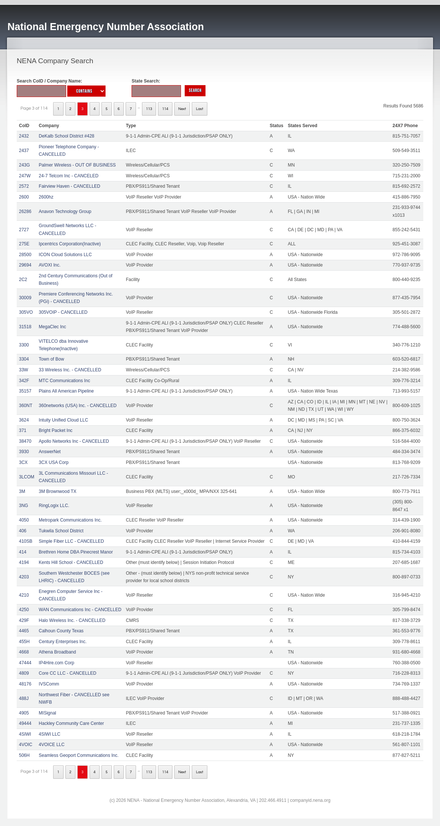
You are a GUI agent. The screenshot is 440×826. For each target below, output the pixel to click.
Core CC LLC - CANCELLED (67, 673)
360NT (25, 405)
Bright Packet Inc (55, 430)
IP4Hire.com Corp (56, 662)
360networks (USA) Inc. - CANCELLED (77, 405)
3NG (23, 505)
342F (24, 380)
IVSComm (49, 684)
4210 (24, 595)
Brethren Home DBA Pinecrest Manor (76, 552)
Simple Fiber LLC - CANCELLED (71, 541)
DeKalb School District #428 (66, 136)
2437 (24, 150)
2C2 (23, 279)
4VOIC (25, 744)
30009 (25, 297)
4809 (24, 673)
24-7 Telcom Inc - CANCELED (68, 175)
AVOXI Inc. (49, 265)
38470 (25, 441)
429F (24, 620)
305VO (26, 312)
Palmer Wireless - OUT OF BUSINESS (77, 165)
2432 (24, 136)
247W (24, 175)
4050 (24, 520)
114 (165, 109)
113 (149, 109)
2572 (24, 186)
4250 (24, 609)
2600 (24, 197)
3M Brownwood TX (57, 491)
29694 (25, 265)
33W (23, 369)
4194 (24, 562)
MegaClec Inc (52, 326)
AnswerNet (50, 451)
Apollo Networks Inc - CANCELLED (74, 441)
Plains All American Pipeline (66, 391)
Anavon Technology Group (65, 211)
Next (182, 109)
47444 (25, 662)
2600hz (46, 197)
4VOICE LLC (51, 744)
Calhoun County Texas (61, 630)
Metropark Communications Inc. (70, 520)
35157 (25, 391)
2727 (24, 229)
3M (22, 491)
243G (24, 165)
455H (24, 641)
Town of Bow (51, 359)
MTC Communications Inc (64, 380)
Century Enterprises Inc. (63, 641)
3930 (24, 451)
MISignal (47, 713)
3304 (24, 359)
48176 (25, 684)
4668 (24, 652)
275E (24, 243)
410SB (25, 541)
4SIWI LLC (49, 734)
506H (24, 755)
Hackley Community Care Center (71, 723)
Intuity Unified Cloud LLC (63, 420)
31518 (25, 326)
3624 (24, 420)
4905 (24, 713)
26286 (25, 211)
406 (22, 530)
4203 (24, 577)
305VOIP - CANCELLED (63, 312)
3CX (23, 462)
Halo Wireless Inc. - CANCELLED (72, 620)
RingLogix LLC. (54, 505)
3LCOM (26, 477)
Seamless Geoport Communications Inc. (79, 755)
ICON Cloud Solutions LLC (65, 254)
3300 (24, 345)
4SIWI (25, 734)
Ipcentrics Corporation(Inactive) (70, 243)
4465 (24, 630)
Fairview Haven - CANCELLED (69, 186)
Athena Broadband (57, 652)
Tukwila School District (61, 530)
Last (199, 109)
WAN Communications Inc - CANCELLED (80, 609)
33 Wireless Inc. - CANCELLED (70, 369)
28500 (25, 254)
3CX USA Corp (53, 462)
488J (24, 698)
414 (22, 552)
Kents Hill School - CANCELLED (71, 562)
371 (22, 430)
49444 (25, 723)
